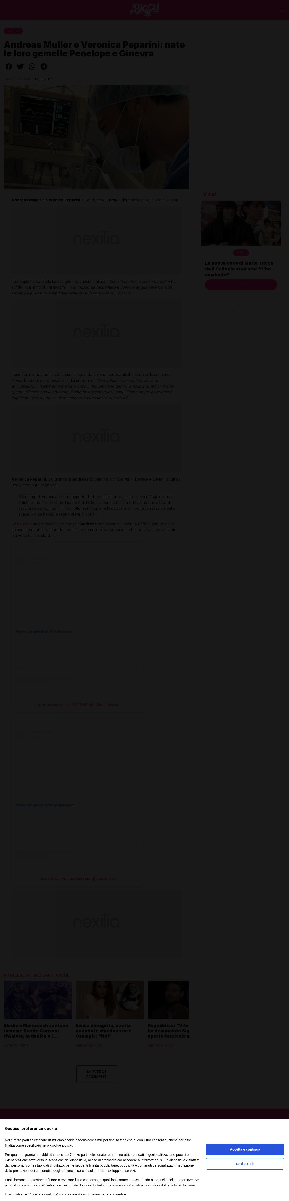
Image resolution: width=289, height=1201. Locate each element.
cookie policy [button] (61, 1145)
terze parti (80, 1155)
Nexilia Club (245, 1164)
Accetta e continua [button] (245, 1149)
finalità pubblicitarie (103, 1165)
